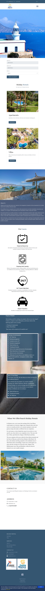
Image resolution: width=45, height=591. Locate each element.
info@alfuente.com (10, 1)
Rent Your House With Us (11, 545)
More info (8, 589)
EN (36, 1)
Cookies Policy (22, 581)
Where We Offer (9, 546)
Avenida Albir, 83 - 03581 (12, 552)
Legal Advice (22, 580)
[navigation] (37, 6)
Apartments (14, 115)
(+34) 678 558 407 (18, 1)
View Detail (12, 122)
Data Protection (22, 578)
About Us (8, 543)
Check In (8, 60)
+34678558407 (10, 554)
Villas (11, 152)
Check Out (9, 65)
